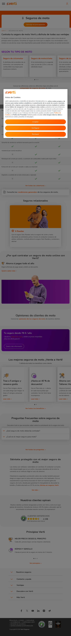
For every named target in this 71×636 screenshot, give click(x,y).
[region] (35, 113)
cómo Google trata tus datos (52, 115)
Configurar (35, 128)
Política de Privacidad (19, 115)
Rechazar (35, 134)
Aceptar (35, 122)
